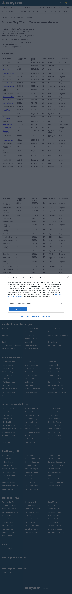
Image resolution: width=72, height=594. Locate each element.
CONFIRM (17, 309)
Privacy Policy (46, 316)
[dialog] (36, 297)
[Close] (68, 278)
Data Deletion (25, 316)
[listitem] (36, 303)
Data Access (36, 316)
